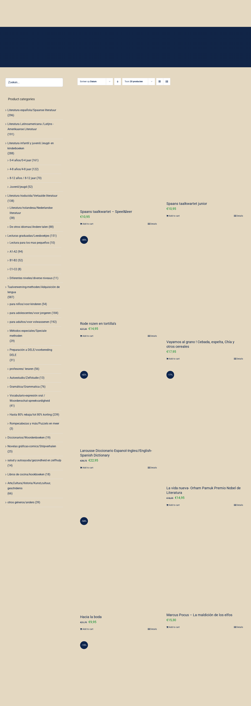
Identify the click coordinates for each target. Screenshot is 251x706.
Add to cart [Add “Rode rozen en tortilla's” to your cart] (88, 336)
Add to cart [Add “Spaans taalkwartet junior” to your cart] (174, 216)
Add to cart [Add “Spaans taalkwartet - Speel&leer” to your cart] (88, 224)
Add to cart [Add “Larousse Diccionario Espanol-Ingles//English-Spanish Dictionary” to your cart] (88, 467)
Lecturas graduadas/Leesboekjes (28, 235)
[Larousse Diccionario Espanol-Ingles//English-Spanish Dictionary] (118, 406)
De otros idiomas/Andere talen (29, 227)
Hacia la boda (91, 617)
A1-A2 (13, 251)
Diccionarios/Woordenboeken (26, 437)
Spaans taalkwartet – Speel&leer (106, 211)
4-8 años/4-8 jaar (20, 169)
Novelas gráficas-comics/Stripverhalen (31, 446)
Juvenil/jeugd (18, 186)
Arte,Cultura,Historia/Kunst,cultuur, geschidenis (29, 485)
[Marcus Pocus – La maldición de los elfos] (205, 561)
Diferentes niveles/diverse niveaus (31, 278)
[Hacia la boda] (118, 562)
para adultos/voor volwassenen (29, 322)
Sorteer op (88, 81)
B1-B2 (13, 260)
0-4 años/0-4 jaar (20, 160)
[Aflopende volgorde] (117, 81)
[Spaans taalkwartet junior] (205, 147)
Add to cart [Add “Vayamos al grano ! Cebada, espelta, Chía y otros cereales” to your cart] (174, 359)
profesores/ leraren (21, 369)
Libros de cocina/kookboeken (26, 474)
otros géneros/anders (20, 502)
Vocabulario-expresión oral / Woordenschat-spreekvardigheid (30, 398)
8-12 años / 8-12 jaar (23, 178)
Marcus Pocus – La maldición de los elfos (199, 615)
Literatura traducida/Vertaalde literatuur (32, 195)
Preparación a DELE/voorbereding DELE (31, 352)
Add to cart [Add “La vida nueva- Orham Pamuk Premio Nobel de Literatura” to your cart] (174, 505)
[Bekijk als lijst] (166, 81)
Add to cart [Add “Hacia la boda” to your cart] (88, 629)
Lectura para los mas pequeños (29, 242)
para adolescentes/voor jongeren (30, 313)
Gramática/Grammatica (25, 386)
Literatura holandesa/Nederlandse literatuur (31, 210)
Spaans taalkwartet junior (186, 203)
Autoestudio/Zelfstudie (24, 377)
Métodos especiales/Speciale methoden (28, 333)
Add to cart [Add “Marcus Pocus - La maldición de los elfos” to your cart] (174, 627)
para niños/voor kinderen (25, 304)
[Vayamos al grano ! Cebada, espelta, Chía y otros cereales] (205, 284)
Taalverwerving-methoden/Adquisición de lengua (33, 289)
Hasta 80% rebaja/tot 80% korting (31, 414)
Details (153, 224)
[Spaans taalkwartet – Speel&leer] (118, 151)
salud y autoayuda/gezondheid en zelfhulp (34, 460)
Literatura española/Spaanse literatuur (31, 110)
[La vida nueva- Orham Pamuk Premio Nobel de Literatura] (205, 424)
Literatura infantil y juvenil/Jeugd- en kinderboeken (30, 145)
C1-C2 (13, 269)
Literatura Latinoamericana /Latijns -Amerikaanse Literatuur (30, 126)
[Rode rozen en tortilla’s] (118, 275)
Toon (134, 81)
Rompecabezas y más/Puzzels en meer (34, 423)
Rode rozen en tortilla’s (98, 323)
